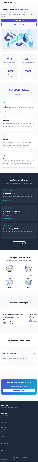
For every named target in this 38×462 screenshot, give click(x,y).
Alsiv (15, 163)
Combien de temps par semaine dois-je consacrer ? (15, 358)
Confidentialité (12, 459)
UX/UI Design (4, 422)
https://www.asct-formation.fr (24, 144)
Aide (2, 450)
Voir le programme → (8, 200)
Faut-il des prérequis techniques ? (11, 353)
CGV (17, 459)
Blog (2, 448)
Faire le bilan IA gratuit (19, 20)
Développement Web (6, 420)
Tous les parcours (5, 415)
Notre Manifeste (5, 429)
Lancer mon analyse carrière (19, 390)
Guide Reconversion (5, 443)
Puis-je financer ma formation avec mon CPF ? (13, 348)
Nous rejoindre (4, 434)
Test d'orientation (5, 445)
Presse (2, 436)
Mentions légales (4, 459)
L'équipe (3, 431)
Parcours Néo (6, 2)
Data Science (4, 417)
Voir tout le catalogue (19, 243)
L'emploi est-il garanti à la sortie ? (11, 364)
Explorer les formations (19, 24)
